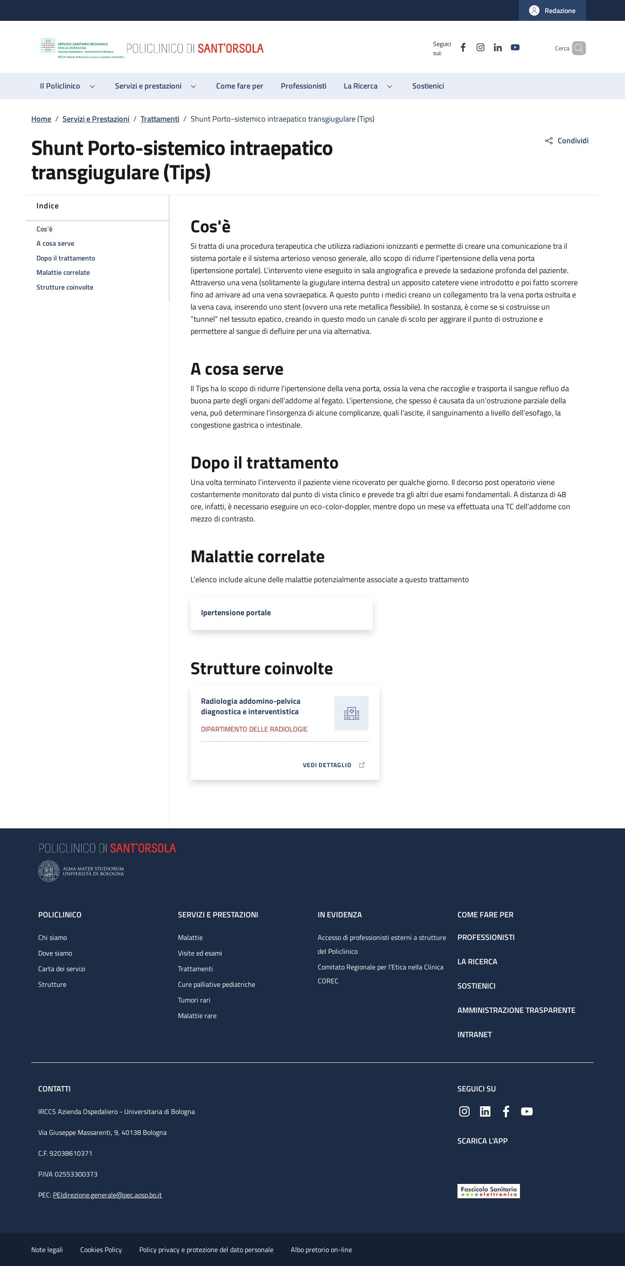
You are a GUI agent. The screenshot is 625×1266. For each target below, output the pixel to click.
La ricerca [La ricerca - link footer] (477, 961)
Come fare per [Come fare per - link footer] (485, 914)
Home (41, 119)
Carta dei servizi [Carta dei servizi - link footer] (62, 968)
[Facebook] (448, 48)
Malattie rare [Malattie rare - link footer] (197, 1015)
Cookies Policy (101, 1249)
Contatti (55, 1089)
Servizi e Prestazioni (95, 119)
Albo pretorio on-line (321, 1249)
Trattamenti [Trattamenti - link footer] (195, 968)
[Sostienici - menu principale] (428, 86)
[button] (552, 10)
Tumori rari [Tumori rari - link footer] (194, 1000)
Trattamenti (160, 119)
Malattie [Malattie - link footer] (190, 937)
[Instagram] (465, 48)
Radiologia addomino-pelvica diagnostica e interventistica (250, 706)
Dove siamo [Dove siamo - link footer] (55, 953)
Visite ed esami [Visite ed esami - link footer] (200, 953)
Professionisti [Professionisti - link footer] (486, 937)
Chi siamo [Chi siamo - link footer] (52, 937)
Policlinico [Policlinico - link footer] (60, 914)
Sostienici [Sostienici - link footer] (476, 986)
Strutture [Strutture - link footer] (52, 984)
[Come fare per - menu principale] (239, 86)
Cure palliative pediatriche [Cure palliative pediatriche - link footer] (216, 984)
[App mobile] (464, 1162)
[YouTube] (500, 48)
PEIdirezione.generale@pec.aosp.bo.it (107, 1195)
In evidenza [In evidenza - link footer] (340, 914)
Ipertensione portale (236, 612)
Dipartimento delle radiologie (254, 729)
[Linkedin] (483, 48)
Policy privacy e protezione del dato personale (206, 1249)
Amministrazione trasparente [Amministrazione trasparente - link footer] (516, 1010)
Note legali (47, 1249)
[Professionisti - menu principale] (303, 86)
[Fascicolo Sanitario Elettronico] (488, 1190)
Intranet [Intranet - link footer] (474, 1034)
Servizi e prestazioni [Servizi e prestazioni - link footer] (218, 914)
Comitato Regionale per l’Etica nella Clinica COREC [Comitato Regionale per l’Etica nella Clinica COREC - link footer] (381, 974)
